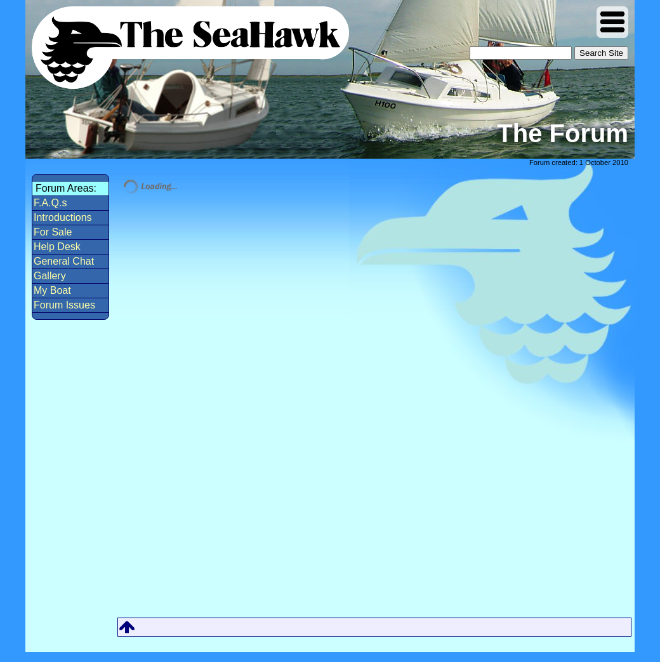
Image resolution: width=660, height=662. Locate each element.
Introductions (63, 217)
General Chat (64, 261)
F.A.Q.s (50, 202)
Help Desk (57, 246)
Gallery (50, 275)
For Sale (53, 232)
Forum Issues (64, 305)
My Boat (52, 290)
